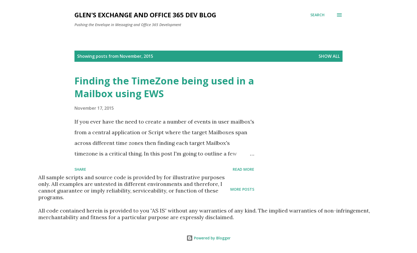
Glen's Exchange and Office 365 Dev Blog (145, 14)
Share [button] (80, 169)
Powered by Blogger (208, 237)
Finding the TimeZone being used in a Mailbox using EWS (164, 87)
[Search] (317, 15)
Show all (329, 56)
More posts (242, 189)
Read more (243, 169)
